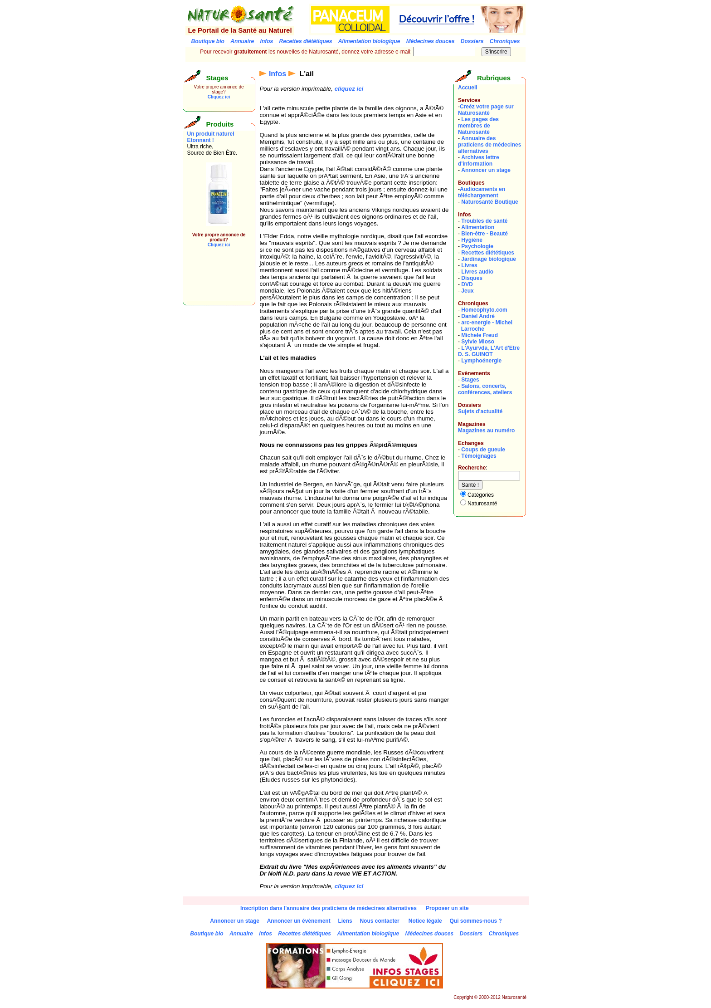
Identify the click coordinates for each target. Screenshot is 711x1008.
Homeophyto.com (484, 310)
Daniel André (478, 316)
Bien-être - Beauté (484, 233)
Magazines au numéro (486, 430)
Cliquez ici (219, 96)
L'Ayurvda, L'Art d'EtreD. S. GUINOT (489, 351)
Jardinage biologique (488, 259)
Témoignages (478, 456)
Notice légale (425, 921)
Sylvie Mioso (477, 341)
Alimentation (477, 227)
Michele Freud (479, 335)
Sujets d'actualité (480, 411)
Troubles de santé (484, 221)
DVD (466, 284)
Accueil (467, 87)
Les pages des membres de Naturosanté (478, 125)
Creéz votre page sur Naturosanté (486, 109)
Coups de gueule (483, 449)
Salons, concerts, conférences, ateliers (485, 389)
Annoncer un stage (486, 170)
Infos (277, 74)
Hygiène (471, 240)
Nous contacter (379, 921)
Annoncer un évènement (299, 921)
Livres (469, 265)
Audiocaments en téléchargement (481, 192)
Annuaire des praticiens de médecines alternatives (489, 144)
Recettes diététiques (487, 253)
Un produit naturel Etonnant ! (210, 137)
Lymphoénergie (481, 360)
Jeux (467, 291)
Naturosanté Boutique (489, 202)
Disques (471, 278)
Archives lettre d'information (478, 160)
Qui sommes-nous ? (475, 921)
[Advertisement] (214, 280)
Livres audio (477, 272)
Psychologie (477, 246)
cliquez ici (349, 88)
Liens (345, 921)
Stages (470, 380)
